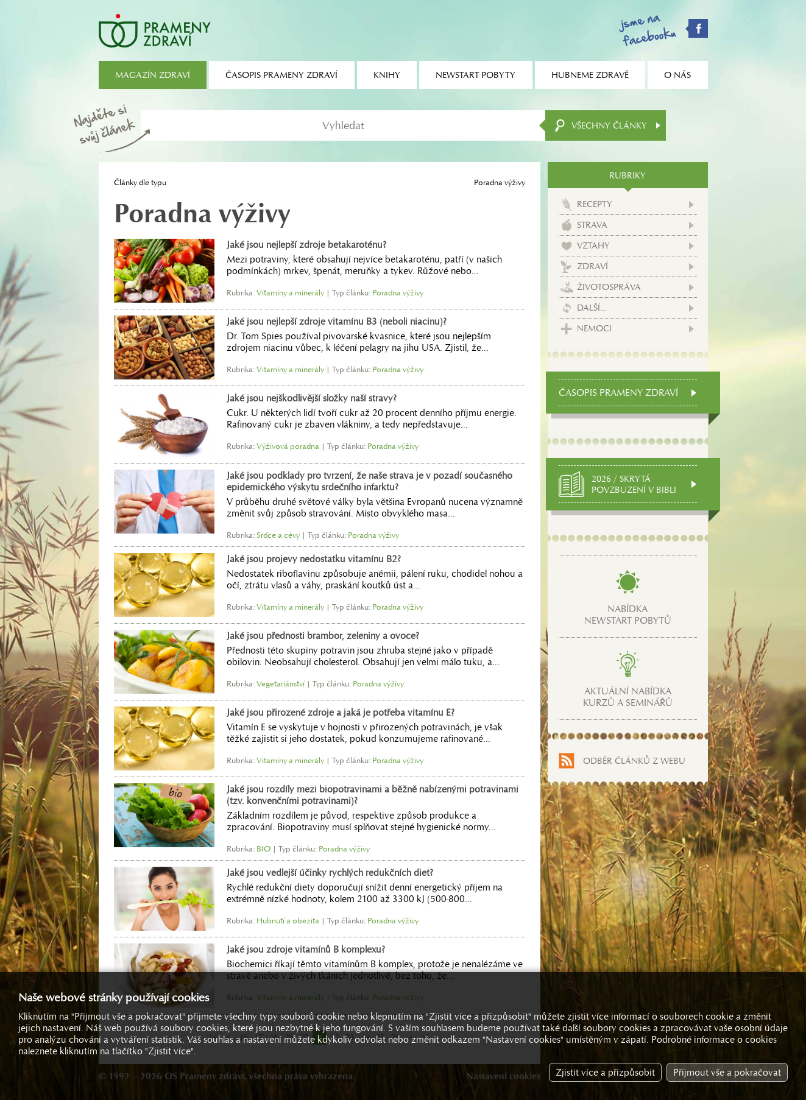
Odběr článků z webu (634, 760)
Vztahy (593, 245)
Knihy (386, 74)
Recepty (594, 204)
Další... (591, 307)
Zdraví (592, 266)
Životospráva (609, 286)
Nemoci (594, 328)
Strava (592, 224)
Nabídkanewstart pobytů (627, 614)
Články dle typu (140, 182)
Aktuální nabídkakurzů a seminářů (628, 696)
